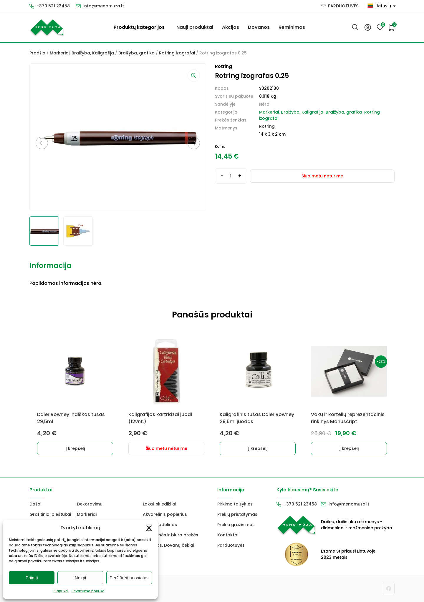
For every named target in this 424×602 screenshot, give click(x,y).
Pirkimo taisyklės (235, 504)
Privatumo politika (88, 590)
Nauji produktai (194, 27)
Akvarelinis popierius (165, 514)
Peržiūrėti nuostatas (129, 577)
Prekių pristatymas (237, 514)
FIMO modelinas (160, 525)
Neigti (80, 577)
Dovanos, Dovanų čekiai (168, 545)
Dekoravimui (90, 504)
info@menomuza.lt (103, 6)
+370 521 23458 (53, 6)
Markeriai (87, 514)
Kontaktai (227, 535)
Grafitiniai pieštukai (50, 514)
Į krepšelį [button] (75, 448)
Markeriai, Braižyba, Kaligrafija (82, 53)
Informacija (50, 265)
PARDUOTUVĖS (343, 6)
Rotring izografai (177, 53)
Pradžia (37, 53)
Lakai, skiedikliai (159, 504)
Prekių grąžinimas (236, 525)
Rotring (267, 126)
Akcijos (230, 27)
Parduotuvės (231, 545)
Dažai (35, 504)
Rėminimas (292, 27)
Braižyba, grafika (136, 53)
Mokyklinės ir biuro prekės (170, 535)
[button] (149, 528)
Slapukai (61, 590)
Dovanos (259, 27)
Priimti (32, 577)
